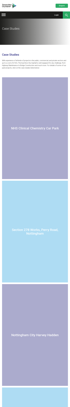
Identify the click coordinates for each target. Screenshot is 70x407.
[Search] (66, 15)
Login (56, 15)
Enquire (62, 6)
